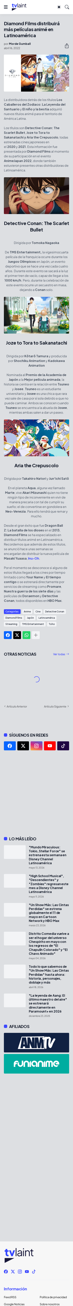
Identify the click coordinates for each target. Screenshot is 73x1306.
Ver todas (59, 654)
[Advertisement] (36, 793)
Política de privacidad (53, 1297)
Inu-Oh (33, 558)
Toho (52, 624)
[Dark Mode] (59, 7)
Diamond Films (13, 617)
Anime (27, 611)
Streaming (11, 624)
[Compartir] (65, 46)
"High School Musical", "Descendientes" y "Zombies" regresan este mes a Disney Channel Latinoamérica (49, 884)
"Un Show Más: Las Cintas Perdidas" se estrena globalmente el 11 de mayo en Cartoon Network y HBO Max (49, 913)
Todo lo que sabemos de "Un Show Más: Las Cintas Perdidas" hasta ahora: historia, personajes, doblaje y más (49, 974)
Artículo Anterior (17, 706)
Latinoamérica (47, 617)
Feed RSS (10, 1297)
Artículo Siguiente (55, 706)
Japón (30, 617)
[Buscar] (67, 7)
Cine (37, 611)
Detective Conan (54, 611)
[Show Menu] (5, 7)
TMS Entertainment (33, 624)
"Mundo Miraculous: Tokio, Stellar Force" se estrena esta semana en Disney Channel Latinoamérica (47, 855)
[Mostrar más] (36, 635)
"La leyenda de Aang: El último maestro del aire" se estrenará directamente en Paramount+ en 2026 (48, 1003)
